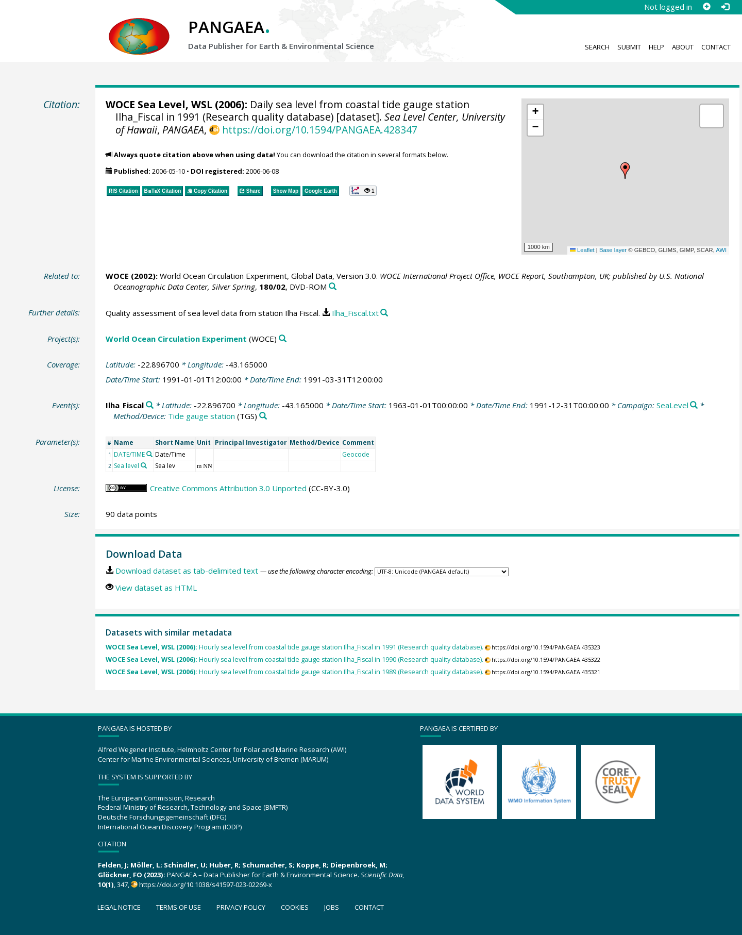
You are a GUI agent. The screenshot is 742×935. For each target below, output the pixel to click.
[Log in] (725, 7)
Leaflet (582, 250)
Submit (629, 47)
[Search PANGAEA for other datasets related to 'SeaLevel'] (694, 405)
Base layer (613, 250)
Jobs (331, 907)
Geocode (355, 454)
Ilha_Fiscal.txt (355, 313)
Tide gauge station (201, 416)
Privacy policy (240, 907)
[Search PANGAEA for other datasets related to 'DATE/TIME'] (149, 454)
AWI (721, 250)
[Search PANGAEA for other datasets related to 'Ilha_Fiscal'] (150, 405)
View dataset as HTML (156, 587)
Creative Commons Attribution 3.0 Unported (228, 488)
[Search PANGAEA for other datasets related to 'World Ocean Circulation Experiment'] (282, 339)
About (683, 47)
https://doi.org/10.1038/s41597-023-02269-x (205, 884)
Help (656, 47)
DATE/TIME (129, 454)
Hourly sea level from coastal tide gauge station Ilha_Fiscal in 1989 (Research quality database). (294, 671)
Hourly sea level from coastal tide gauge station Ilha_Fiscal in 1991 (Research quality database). (294, 647)
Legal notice (119, 907)
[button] (625, 170)
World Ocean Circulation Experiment (176, 338)
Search (597, 47)
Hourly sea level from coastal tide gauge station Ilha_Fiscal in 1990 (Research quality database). (294, 659)
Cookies (295, 907)
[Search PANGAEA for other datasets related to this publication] (332, 287)
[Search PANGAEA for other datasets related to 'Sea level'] (144, 465)
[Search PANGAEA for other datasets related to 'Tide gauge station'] (263, 416)
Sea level (126, 465)
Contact (716, 47)
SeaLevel (672, 405)
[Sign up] (706, 7)
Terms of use (178, 907)
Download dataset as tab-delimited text (186, 570)
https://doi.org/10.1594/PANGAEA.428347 (319, 130)
